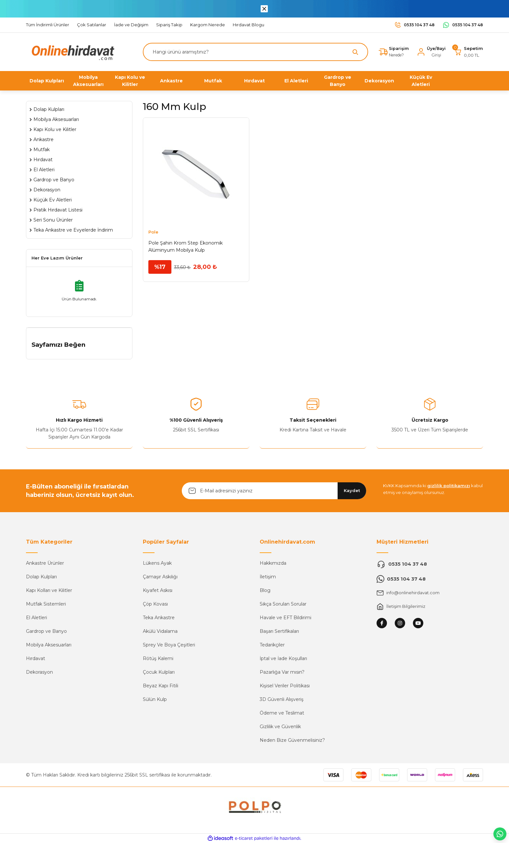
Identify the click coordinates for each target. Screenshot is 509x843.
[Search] (254, 52)
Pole (153, 232)
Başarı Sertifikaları (279, 631)
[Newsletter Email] (274, 490)
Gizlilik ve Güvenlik (280, 726)
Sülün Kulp (155, 699)
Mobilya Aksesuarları (48, 645)
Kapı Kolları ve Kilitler (49, 590)
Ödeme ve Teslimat (282, 713)
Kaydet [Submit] (352, 490)
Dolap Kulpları (41, 577)
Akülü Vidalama (160, 631)
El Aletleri (36, 617)
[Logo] (71, 51)
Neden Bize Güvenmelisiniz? (292, 740)
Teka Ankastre (159, 617)
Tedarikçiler (272, 645)
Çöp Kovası (155, 604)
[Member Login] (430, 52)
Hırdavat (35, 658)
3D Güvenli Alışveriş (282, 699)
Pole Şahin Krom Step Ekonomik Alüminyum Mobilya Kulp (185, 246)
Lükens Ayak (157, 563)
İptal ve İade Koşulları (283, 658)
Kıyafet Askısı (157, 590)
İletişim (268, 577)
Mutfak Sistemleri (46, 604)
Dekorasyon (39, 672)
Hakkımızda (273, 563)
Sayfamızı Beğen (58, 344)
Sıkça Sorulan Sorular (283, 604)
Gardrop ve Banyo (46, 631)
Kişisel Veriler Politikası (285, 686)
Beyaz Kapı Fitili (160, 686)
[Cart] (468, 52)
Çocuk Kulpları (159, 672)
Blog (265, 590)
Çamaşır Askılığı (160, 577)
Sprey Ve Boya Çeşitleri (169, 645)
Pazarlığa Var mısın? (282, 672)
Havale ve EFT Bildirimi (285, 617)
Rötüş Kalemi (158, 658)
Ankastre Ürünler (45, 563)
